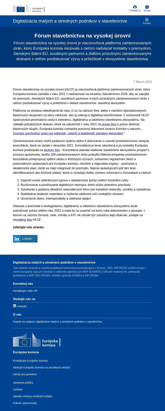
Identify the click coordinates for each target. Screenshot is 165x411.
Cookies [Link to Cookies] (18, 389)
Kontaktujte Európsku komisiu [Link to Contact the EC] (30, 360)
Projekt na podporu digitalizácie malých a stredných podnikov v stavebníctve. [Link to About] (58, 321)
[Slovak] (147, 9)
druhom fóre (52, 150)
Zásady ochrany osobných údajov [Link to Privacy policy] (32, 396)
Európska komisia (26, 352)
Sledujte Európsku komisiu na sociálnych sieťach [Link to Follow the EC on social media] (41, 367)
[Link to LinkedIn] (20, 306)
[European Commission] (28, 7)
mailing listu (24, 219)
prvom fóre (109, 124)
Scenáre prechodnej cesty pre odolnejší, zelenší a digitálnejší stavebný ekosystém (68, 133)
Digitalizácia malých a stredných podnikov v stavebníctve (54, 262)
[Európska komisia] (36, 340)
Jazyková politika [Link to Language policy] (23, 382)
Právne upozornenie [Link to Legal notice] (25, 403)
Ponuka (147, 21)
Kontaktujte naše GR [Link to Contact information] (25, 290)
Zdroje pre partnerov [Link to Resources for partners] (25, 374)
